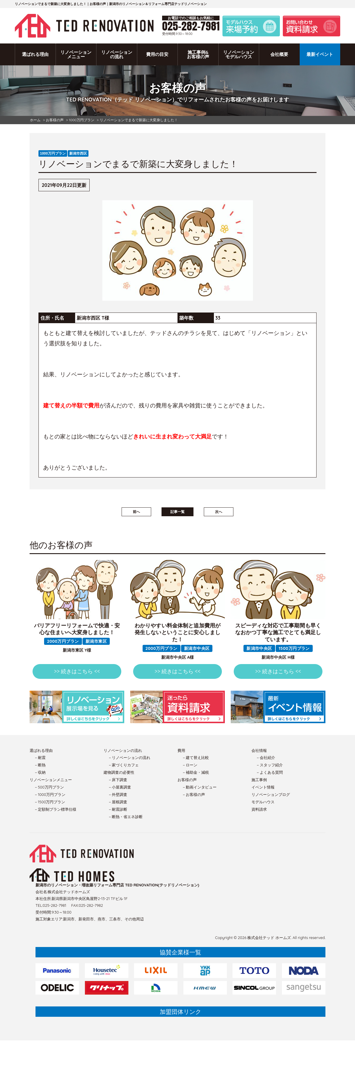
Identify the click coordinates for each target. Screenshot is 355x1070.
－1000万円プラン (49, 794)
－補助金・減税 (195, 772)
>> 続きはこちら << (77, 671)
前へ (136, 511)
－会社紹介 (265, 757)
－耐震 (40, 757)
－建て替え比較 (195, 757)
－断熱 (40, 765)
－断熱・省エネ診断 (125, 816)
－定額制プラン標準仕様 (55, 809)
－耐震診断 (117, 809)
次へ (218, 511)
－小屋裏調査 (119, 787)
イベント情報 (263, 787)
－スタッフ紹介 (269, 765)
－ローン (189, 765)
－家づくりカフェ (123, 765)
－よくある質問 (269, 772)
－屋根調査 (117, 801)
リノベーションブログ (270, 794)
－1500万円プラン (49, 801)
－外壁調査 (117, 794)
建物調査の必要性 (119, 772)
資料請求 (259, 809)
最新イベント (319, 54)
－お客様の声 (193, 794)
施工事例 (259, 779)
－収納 (40, 772)
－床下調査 (117, 779)
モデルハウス (263, 801)
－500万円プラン (49, 787)
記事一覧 (177, 511)
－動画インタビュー (199, 787)
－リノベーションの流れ (129, 757)
